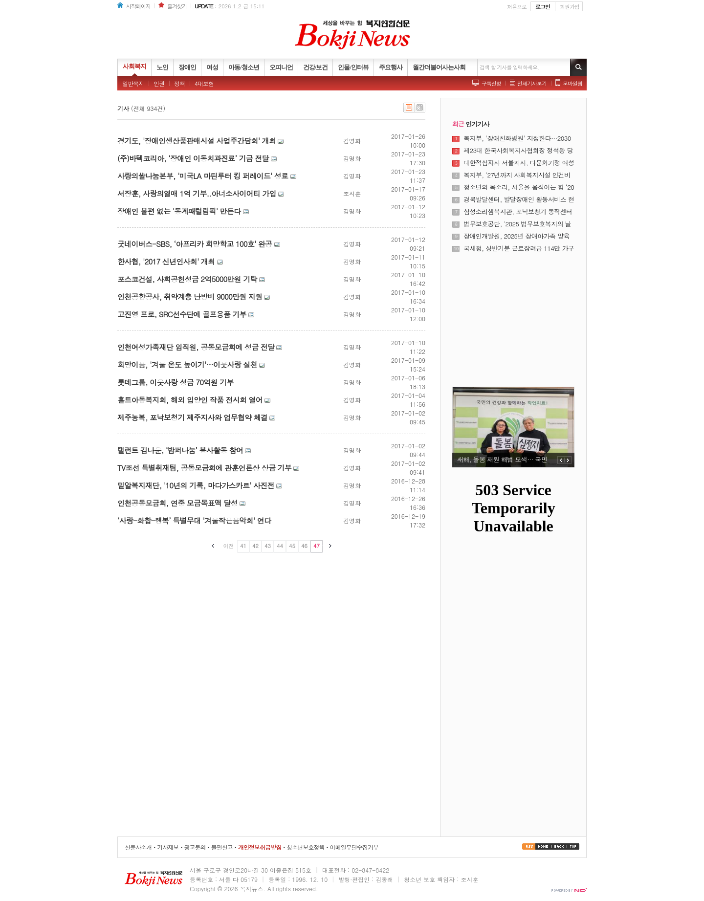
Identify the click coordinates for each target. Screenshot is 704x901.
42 (255, 545)
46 (304, 545)
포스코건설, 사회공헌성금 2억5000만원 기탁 (187, 279)
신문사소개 (138, 847)
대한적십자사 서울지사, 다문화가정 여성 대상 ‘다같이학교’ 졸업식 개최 (518, 162)
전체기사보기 (532, 83)
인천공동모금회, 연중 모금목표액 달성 (177, 503)
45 (292, 545)
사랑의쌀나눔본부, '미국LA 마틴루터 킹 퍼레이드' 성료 (202, 176)
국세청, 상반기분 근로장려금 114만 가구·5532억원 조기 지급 (518, 248)
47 (316, 545)
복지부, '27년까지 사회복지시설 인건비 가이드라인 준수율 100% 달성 (517, 175)
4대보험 (204, 83)
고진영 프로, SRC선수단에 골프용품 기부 (181, 314)
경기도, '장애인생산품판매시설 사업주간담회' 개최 (196, 140)
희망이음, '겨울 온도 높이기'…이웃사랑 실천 (187, 364)
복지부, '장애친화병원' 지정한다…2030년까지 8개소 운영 (517, 138)
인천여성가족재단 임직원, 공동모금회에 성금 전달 (195, 347)
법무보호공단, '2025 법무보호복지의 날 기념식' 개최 (517, 224)
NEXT (568, 460)
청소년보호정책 (305, 847)
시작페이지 (138, 6)
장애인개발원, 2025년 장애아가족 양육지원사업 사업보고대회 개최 (516, 236)
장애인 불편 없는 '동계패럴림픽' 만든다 (179, 211)
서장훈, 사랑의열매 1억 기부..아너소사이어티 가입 (196, 193)
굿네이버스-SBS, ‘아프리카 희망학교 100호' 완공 (194, 244)
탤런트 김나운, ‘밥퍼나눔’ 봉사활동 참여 (180, 450)
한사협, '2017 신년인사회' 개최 (166, 261)
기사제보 (167, 847)
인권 (159, 83)
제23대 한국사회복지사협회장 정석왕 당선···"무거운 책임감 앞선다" (518, 150)
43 (267, 545)
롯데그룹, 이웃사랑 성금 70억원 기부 (175, 382)
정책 (179, 83)
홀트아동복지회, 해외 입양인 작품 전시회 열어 (190, 400)
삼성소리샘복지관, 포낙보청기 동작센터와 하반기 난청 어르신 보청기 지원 (517, 211)
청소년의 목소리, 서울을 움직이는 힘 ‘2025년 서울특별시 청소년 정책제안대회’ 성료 (518, 187)
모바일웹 (572, 83)
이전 (228, 545)
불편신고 (222, 847)
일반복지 (133, 83)
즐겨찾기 (177, 6)
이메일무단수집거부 (354, 847)
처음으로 (517, 6)
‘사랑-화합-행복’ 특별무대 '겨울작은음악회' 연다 (194, 520)
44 (280, 545)
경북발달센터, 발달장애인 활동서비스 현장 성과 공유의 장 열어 (518, 199)
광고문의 (194, 847)
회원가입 (569, 6)
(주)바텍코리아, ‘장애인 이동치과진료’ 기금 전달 (193, 158)
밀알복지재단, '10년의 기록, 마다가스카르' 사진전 (195, 485)
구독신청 (491, 83)
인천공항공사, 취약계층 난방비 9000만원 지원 (189, 296)
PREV (561, 460)
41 (243, 545)
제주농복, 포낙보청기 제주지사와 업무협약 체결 (192, 417)
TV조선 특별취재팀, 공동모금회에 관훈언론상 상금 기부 (204, 467)
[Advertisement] (513, 314)
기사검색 (578, 67)
